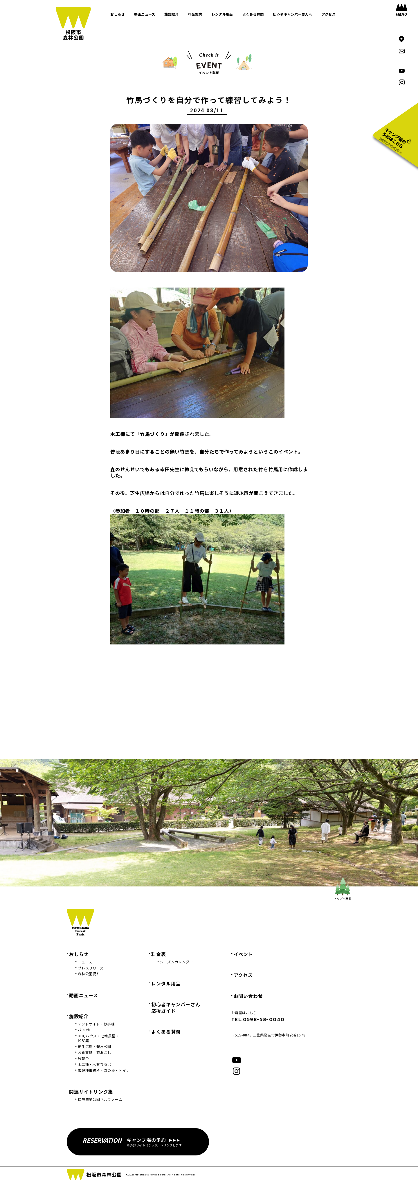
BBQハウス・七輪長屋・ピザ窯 (98, 1038)
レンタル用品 (166, 983)
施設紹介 (79, 1016)
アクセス (243, 975)
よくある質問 (166, 1031)
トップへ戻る (342, 889)
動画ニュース (83, 995)
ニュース (85, 962)
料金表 (158, 954)
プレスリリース (91, 968)
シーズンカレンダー (176, 962)
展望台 (83, 1058)
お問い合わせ (248, 996)
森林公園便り (89, 973)
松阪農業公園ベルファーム (100, 1099)
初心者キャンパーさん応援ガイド (175, 1007)
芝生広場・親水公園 (94, 1046)
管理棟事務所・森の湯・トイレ (104, 1070)
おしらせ (79, 954)
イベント (243, 954)
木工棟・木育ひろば (94, 1064)
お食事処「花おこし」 (96, 1052)
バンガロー (87, 1029)
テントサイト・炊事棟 (96, 1024)
